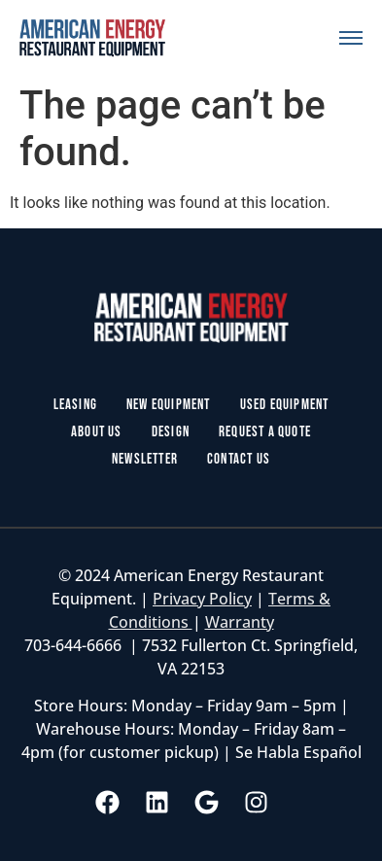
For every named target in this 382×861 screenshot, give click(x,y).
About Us (96, 432)
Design (171, 432)
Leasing (75, 405)
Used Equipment (285, 405)
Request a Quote (265, 432)
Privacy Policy (202, 598)
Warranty (239, 622)
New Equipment (168, 405)
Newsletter (145, 459)
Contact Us (238, 459)
